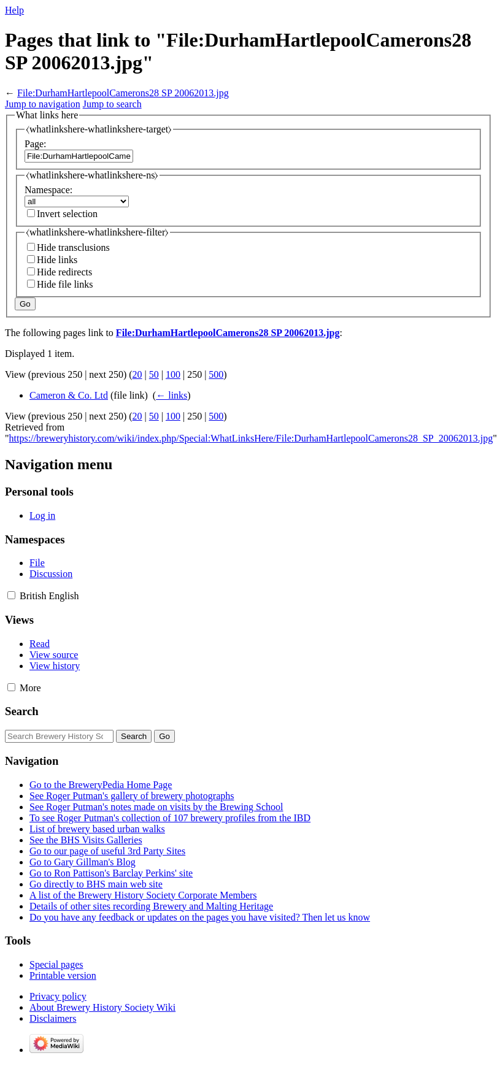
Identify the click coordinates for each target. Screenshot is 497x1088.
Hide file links (65, 284)
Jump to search (112, 104)
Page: (36, 144)
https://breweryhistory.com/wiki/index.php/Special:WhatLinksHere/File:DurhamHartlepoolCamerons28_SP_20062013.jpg (251, 438)
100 (173, 374)
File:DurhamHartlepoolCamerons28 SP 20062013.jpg (123, 93)
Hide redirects (64, 272)
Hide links (57, 260)
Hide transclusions (73, 247)
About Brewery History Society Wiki (102, 1007)
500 (216, 374)
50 (154, 374)
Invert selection (67, 214)
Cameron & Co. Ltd (68, 395)
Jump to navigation (42, 104)
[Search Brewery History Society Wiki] (59, 736)
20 (137, 374)
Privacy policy (58, 996)
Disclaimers (52, 1018)
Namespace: (48, 190)
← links (171, 395)
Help (14, 10)
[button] (11, 595)
